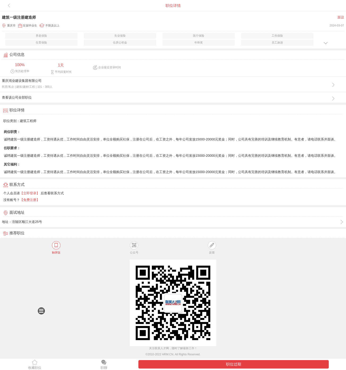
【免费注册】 (30, 200)
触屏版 (56, 247)
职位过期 (233, 364)
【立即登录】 (30, 193)
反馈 (212, 247)
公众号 (134, 247)
